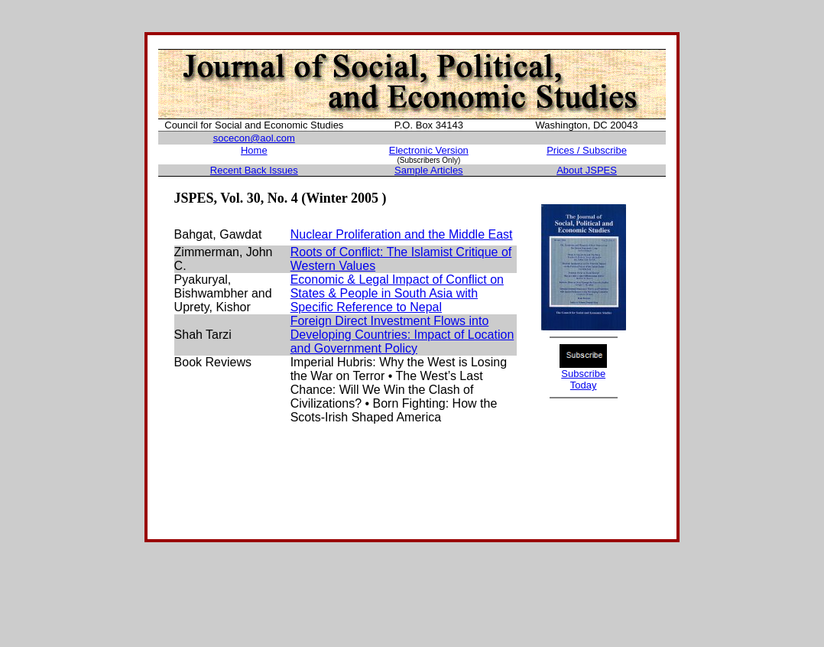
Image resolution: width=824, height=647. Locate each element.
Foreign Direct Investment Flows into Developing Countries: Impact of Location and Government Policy (402, 334)
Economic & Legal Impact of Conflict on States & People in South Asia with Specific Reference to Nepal (397, 293)
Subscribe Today (583, 379)
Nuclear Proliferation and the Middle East (401, 234)
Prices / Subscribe (587, 150)
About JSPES (586, 170)
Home (254, 150)
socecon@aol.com (254, 138)
